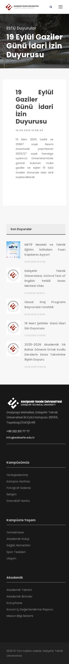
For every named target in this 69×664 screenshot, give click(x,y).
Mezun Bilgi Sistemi (19, 616)
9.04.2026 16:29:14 (34, 293)
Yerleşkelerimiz (17, 475)
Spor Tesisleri (16, 552)
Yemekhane (15, 532)
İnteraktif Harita (17, 501)
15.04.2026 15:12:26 (34, 261)
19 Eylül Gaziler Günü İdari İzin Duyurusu (34, 107)
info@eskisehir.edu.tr (20, 437)
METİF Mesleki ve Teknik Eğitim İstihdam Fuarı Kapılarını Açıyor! (45, 250)
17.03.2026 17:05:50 (35, 335)
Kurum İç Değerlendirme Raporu (29, 609)
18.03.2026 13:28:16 (34, 314)
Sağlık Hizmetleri (18, 545)
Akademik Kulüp (17, 539)
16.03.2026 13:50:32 (35, 366)
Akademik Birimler (19, 596)
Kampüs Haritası (18, 481)
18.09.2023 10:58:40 (29, 130)
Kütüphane (14, 603)
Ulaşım (11, 558)
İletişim (11, 494)
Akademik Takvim (19, 590)
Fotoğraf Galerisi (18, 488)
